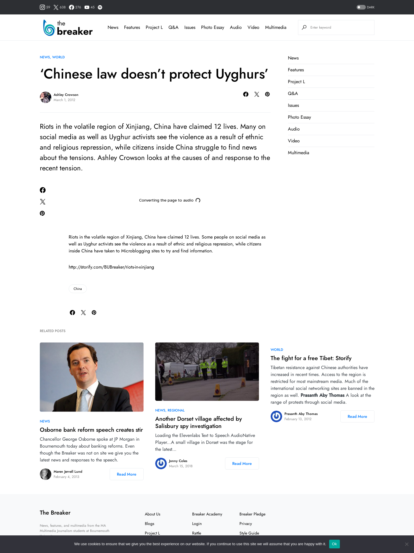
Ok (334, 544)
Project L (296, 81)
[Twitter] (59, 7)
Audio (294, 129)
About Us (152, 514)
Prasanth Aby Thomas (301, 413)
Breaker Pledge (252, 514)
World (58, 57)
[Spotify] (100, 7)
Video (294, 140)
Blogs (149, 523)
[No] (407, 544)
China (78, 288)
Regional (176, 410)
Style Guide (249, 533)
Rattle (196, 533)
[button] (364, 7)
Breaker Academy (207, 514)
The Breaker (55, 513)
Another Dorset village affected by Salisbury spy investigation (198, 422)
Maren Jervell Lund (68, 471)
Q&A (293, 93)
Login (197, 523)
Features (296, 69)
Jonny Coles (178, 460)
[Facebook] (75, 7)
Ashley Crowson (66, 94)
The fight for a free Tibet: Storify (311, 358)
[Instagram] (45, 7)
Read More (126, 474)
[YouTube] (89, 7)
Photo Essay (299, 117)
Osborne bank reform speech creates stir (91, 429)
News (45, 57)
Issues (293, 105)
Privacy (245, 523)
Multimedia (298, 152)
